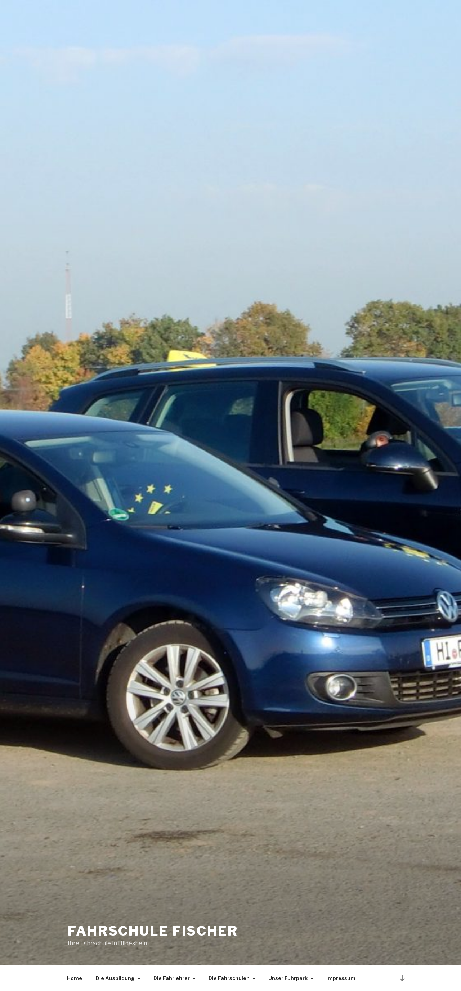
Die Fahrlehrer (175, 978)
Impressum (340, 978)
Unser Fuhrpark (291, 978)
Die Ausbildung (119, 978)
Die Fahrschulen (232, 978)
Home (74, 978)
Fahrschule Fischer (153, 931)
